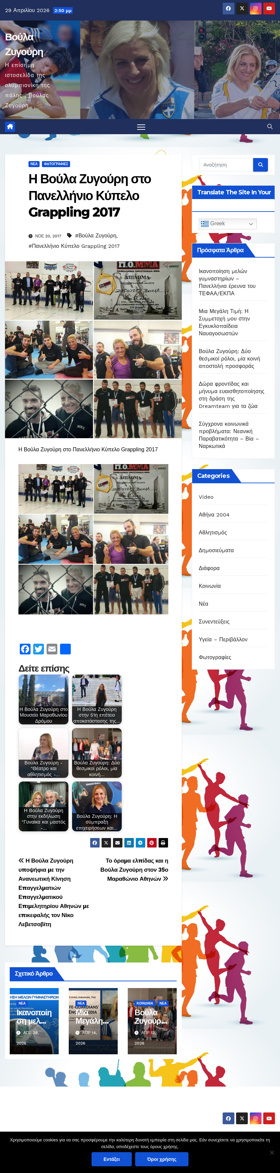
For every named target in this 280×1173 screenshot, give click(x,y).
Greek (213, 224)
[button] (270, 126)
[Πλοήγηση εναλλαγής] (141, 127)
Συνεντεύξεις (214, 621)
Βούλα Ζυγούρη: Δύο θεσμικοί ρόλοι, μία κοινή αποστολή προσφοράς (229, 359)
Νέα (34, 164)
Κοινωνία (144, 1003)
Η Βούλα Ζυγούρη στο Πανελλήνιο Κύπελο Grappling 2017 (90, 195)
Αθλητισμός (213, 532)
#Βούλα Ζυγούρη (95, 235)
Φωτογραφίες (56, 164)
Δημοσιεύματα (216, 550)
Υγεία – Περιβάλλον (223, 639)
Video (206, 497)
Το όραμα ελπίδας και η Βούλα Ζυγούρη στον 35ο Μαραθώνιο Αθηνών (134, 869)
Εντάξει (112, 1159)
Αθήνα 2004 (214, 515)
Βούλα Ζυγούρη (44, 1107)
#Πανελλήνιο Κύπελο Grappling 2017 (74, 246)
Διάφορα (209, 568)
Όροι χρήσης (161, 1159)
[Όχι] (271, 1152)
